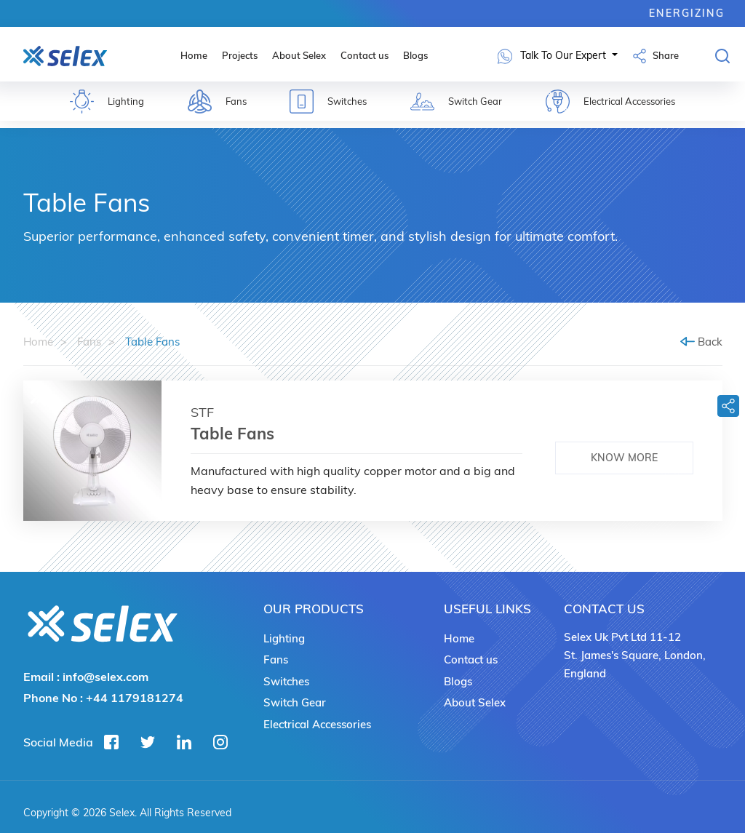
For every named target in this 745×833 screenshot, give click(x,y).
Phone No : (103, 697)
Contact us (364, 55)
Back (701, 341)
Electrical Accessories (317, 724)
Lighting (284, 638)
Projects (240, 55)
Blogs (415, 55)
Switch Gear (294, 702)
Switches (286, 681)
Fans (89, 341)
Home (193, 55)
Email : (85, 676)
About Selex (299, 55)
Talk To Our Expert (553, 56)
